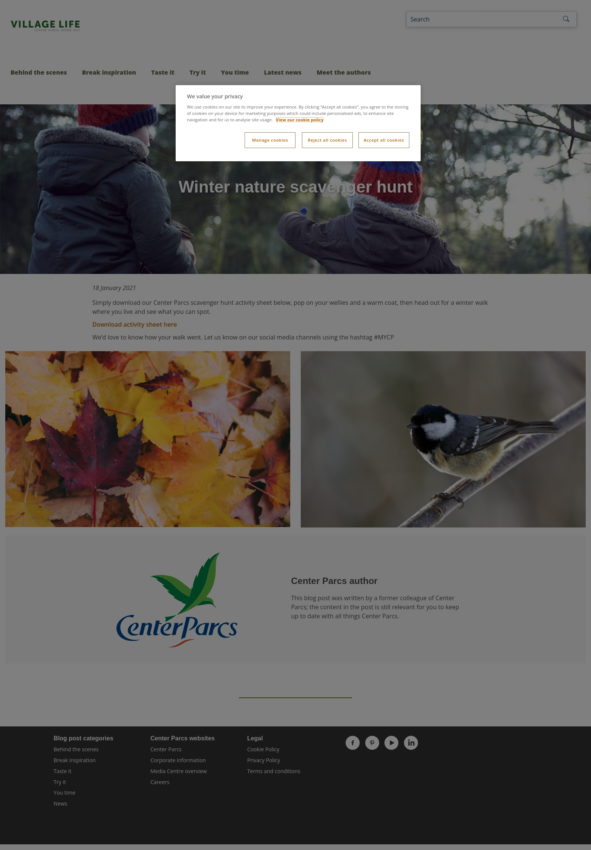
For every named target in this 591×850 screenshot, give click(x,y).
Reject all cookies (327, 140)
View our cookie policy (300, 119)
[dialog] (298, 123)
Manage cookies (270, 140)
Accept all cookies (384, 140)
